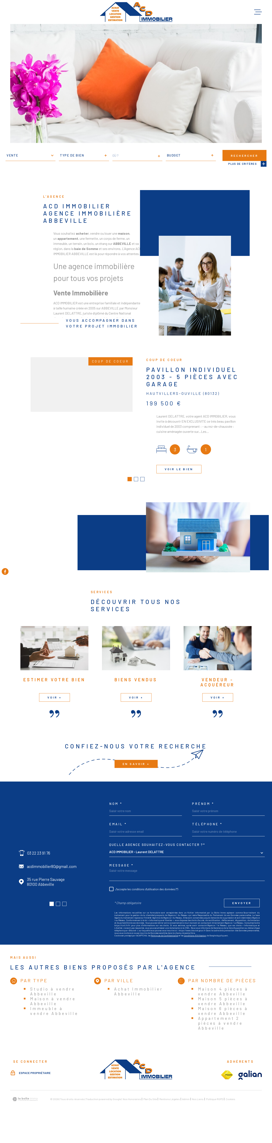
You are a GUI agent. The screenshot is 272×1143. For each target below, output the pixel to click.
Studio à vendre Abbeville (52, 1015)
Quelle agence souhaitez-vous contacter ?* (157, 868)
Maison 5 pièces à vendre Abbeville (223, 1025)
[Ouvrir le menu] (258, 12)
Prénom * (203, 827)
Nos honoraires (132, 1122)
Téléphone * (207, 847)
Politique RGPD (214, 1122)
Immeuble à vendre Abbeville (54, 1034)
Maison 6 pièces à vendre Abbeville (223, 1034)
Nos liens (198, 1122)
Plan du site (150, 1122)
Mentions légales (169, 1122)
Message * (121, 889)
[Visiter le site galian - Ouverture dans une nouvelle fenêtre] (250, 1098)
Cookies (230, 1123)
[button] (52, 928)
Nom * (116, 827)
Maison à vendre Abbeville (53, 1025)
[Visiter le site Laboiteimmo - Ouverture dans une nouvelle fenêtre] (25, 1123)
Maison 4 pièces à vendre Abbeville (223, 1015)
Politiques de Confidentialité (164, 959)
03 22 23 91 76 (38, 876)
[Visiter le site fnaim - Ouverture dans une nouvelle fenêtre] (227, 1099)
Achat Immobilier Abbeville (138, 1015)
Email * (118, 847)
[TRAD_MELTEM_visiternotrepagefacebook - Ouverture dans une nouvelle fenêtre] (5, 571)
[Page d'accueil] (136, 12)
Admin (186, 1122)
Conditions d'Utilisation (195, 959)
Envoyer (241, 927)
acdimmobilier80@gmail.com (51, 890)
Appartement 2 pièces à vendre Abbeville (220, 1046)
